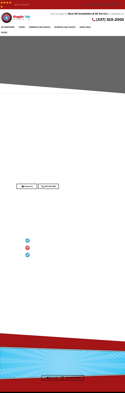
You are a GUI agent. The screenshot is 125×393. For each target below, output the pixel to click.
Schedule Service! (112, 30)
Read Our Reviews (21, 5)
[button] (27, 186)
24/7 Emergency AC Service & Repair (102, 4)
